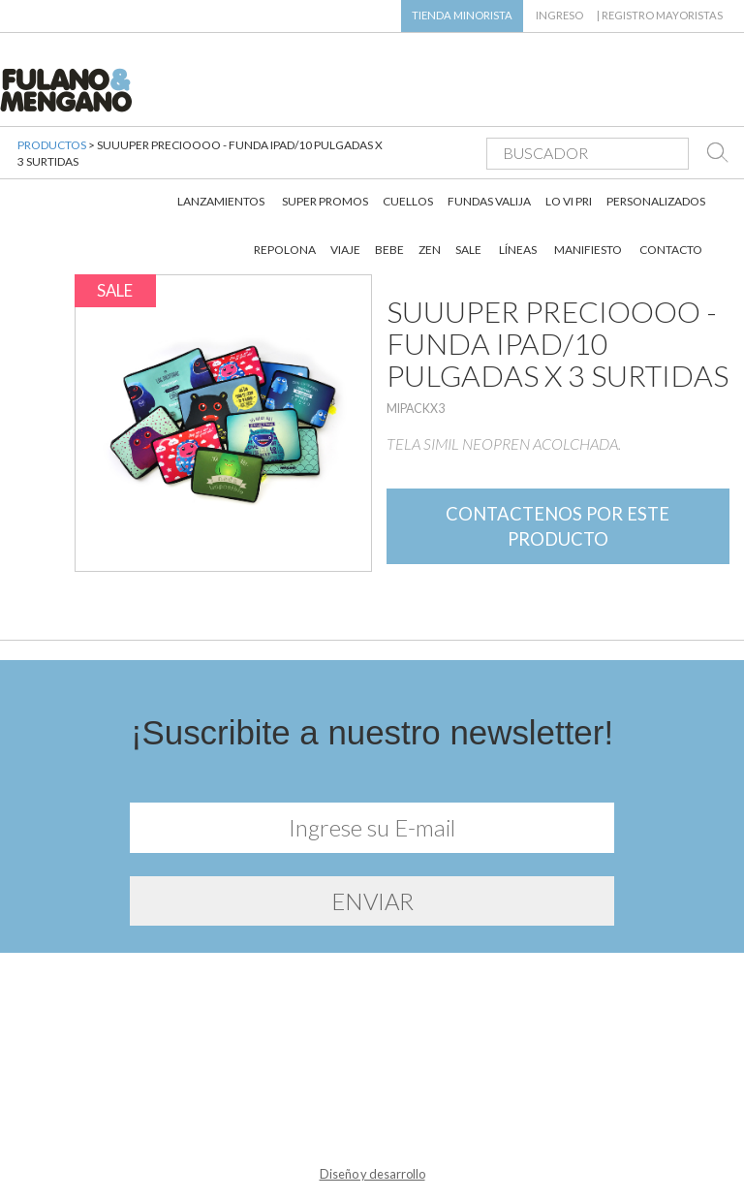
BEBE (389, 193)
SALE (468, 193)
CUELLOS (408, 145)
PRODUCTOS (51, 135)
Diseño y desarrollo (372, 1158)
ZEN (429, 193)
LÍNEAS (518, 193)
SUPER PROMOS (325, 145)
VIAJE (345, 193)
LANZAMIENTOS (220, 145)
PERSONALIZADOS (655, 145)
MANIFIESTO (588, 193)
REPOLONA (285, 193)
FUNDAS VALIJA (489, 145)
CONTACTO (670, 193)
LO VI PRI (568, 145)
